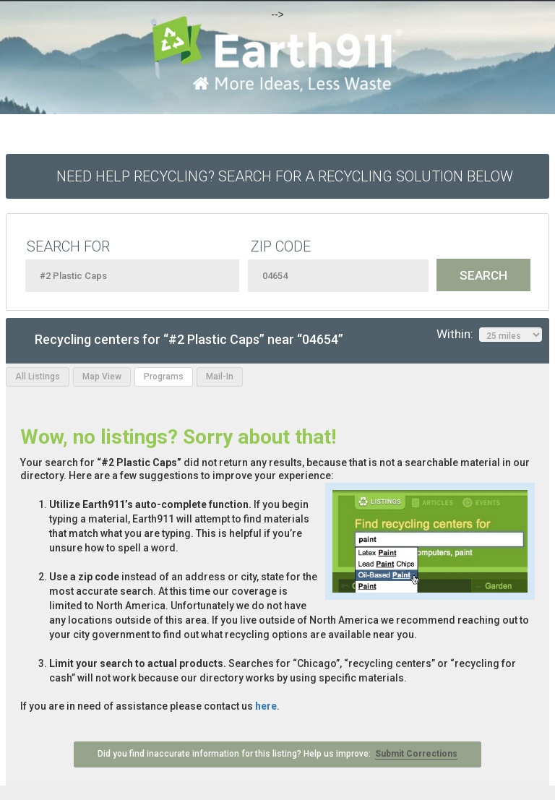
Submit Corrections (416, 754)
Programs (164, 376)
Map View (101, 376)
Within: (489, 335)
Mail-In (219, 376)
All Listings (37, 376)
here (266, 706)
